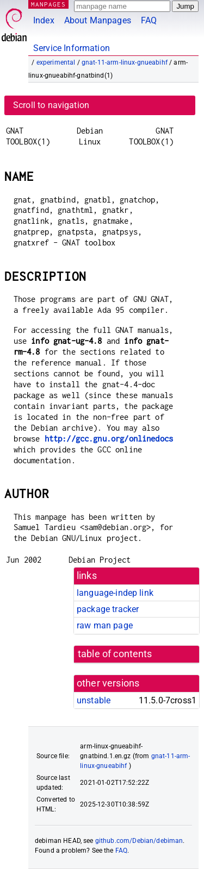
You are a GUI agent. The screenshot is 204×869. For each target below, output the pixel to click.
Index (43, 20)
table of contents (115, 653)
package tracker (108, 609)
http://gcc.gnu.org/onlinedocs (109, 438)
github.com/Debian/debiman (139, 841)
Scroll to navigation (51, 105)
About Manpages (97, 20)
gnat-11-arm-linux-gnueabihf (125, 62)
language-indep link (115, 593)
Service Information (71, 48)
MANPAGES (48, 4)
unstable (93, 700)
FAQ (149, 20)
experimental (56, 62)
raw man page (105, 625)
